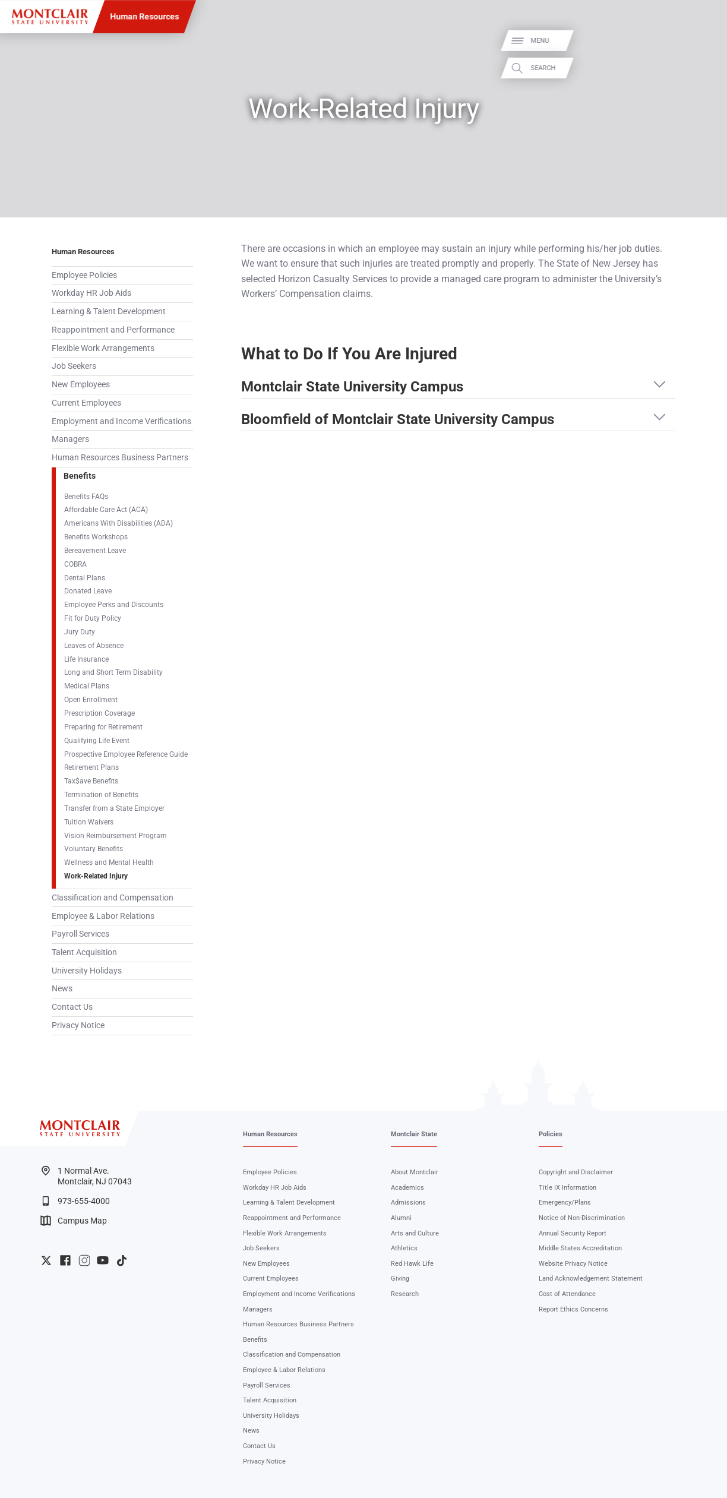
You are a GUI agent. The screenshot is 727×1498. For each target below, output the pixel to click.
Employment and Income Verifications (121, 421)
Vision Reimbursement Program (115, 836)
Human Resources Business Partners (120, 457)
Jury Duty (79, 632)
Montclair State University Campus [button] (352, 386)
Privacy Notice (78, 1025)
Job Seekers (74, 366)
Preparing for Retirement (103, 727)
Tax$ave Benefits (91, 781)
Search (705, 68)
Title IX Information (567, 1188)
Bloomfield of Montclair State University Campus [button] (397, 419)
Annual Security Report (572, 1233)
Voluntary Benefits (93, 849)
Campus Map (73, 1220)
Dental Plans (84, 578)
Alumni (401, 1218)
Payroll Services (80, 933)
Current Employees (86, 402)
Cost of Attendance (567, 1294)
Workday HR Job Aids (91, 293)
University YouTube (103, 1260)
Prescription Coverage (99, 713)
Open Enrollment (91, 700)
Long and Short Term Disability (113, 672)
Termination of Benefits (101, 795)
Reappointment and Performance (113, 329)
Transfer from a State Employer (114, 808)
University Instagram (84, 1260)
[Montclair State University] (49, 16)
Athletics (404, 1248)
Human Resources (144, 16)
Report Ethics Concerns (573, 1309)
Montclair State (414, 1134)
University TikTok (122, 1260)
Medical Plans (86, 686)
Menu (702, 41)
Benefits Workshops (96, 537)
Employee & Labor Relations (103, 916)
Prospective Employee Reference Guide (126, 754)
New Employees (81, 384)
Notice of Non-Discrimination (582, 1218)
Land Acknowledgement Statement (591, 1278)
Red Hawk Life (412, 1264)
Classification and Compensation (112, 897)
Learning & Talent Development (109, 311)
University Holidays (87, 970)
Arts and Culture (415, 1233)
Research (405, 1294)
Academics (407, 1188)
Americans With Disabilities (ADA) (118, 523)
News (62, 988)
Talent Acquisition (84, 952)
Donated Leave (88, 591)
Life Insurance (86, 659)
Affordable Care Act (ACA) (106, 509)
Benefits (80, 476)
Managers (70, 439)
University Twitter (46, 1260)
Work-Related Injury (96, 876)
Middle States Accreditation (580, 1248)
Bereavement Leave (95, 550)
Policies (550, 1134)
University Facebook (65, 1260)
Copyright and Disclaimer (576, 1172)
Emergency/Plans (565, 1202)
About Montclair (414, 1172)
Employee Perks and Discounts (113, 605)
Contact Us (72, 1007)
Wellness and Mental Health (109, 862)
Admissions (408, 1202)
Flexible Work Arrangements (103, 348)
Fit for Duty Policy (92, 618)
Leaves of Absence (94, 645)
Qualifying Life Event (96, 741)
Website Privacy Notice (573, 1264)
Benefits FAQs (86, 496)
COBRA (75, 564)
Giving (400, 1278)
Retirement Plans (91, 767)
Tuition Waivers (88, 822)
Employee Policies (84, 275)
